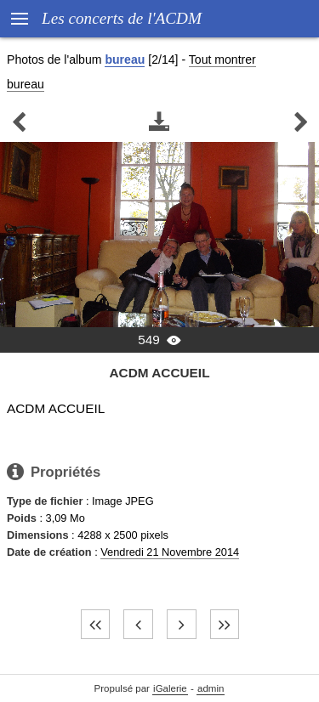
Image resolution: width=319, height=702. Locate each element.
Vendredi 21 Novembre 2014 (169, 552)
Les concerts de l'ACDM (122, 18)
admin (210, 688)
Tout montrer (222, 59)
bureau (125, 59)
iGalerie (170, 688)
